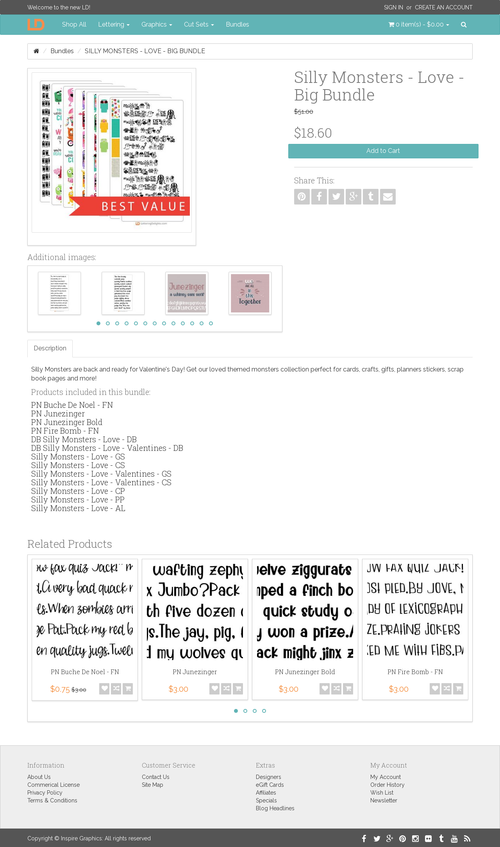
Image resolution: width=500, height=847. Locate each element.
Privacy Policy (44, 793)
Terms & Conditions (52, 800)
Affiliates (266, 793)
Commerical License (53, 785)
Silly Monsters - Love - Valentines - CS (101, 482)
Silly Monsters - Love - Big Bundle (145, 51)
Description (50, 348)
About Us (39, 777)
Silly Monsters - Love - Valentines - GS (101, 473)
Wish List (381, 793)
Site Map (152, 785)
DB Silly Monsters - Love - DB (84, 439)
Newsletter (383, 800)
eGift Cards (270, 785)
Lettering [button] (114, 24)
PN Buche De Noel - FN (72, 405)
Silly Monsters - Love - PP (78, 499)
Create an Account (444, 7)
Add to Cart (383, 150)
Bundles (237, 24)
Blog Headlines (275, 808)
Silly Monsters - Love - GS (78, 456)
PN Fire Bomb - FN (65, 430)
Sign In (393, 7)
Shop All (74, 24)
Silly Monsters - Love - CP (78, 491)
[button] (418, 24)
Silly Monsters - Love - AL (78, 508)
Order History (387, 785)
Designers (268, 777)
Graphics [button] (156, 24)
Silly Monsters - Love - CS (78, 465)
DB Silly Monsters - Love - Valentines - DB (107, 448)
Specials (266, 800)
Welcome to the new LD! (58, 7)
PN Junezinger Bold (66, 422)
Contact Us (156, 777)
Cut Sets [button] (199, 24)
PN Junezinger (58, 413)
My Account (385, 777)
